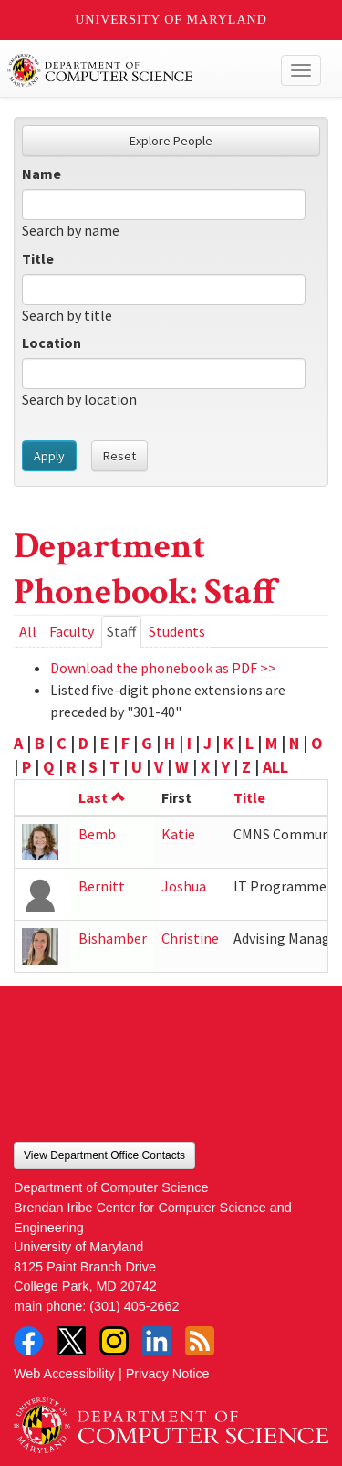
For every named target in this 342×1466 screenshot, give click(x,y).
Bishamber (112, 938)
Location (51, 342)
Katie (178, 834)
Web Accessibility (64, 1373)
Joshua (183, 886)
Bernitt (101, 886)
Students (177, 631)
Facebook (28, 1340)
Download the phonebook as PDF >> (163, 668)
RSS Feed (199, 1340)
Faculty (71, 631)
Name (41, 173)
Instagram (114, 1340)
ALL (275, 766)
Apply (49, 456)
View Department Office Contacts (104, 1155)
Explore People (171, 140)
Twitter (71, 1340)
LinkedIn (156, 1340)
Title (38, 258)
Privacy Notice (168, 1373)
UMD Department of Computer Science (138, 70)
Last (102, 797)
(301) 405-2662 (134, 1306)
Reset (119, 456)
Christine (190, 938)
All (27, 631)
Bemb (97, 834)
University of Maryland (171, 19)
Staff (124, 634)
